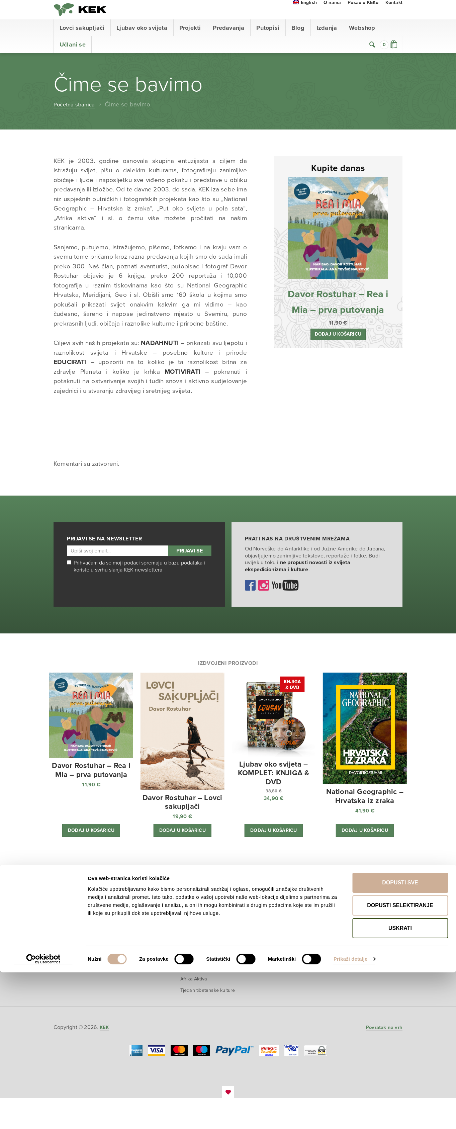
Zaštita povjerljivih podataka (353, 942)
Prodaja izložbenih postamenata (203, 954)
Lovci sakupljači (82, 42)
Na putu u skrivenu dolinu (279, 966)
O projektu (139, 922)
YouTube (285, 599)
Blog (297, 42)
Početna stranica (77, 118)
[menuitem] (305, 16)
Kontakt (393, 16)
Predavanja (228, 42)
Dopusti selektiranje (400, 1062)
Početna (65, 902)
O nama (332, 16)
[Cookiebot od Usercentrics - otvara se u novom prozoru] (43, 1116)
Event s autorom (136, 963)
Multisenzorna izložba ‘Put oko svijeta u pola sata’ (207, 985)
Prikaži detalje (351, 1116)
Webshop (362, 42)
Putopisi (267, 42)
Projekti (190, 42)
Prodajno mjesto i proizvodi (353, 913)
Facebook (250, 599)
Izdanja (326, 42)
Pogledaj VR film (141, 947)
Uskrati (400, 1085)
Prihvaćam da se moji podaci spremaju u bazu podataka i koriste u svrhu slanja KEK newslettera (136, 580)
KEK (87, 16)
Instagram (263, 599)
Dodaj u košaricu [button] (338, 365)
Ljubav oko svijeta (141, 42)
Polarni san (194, 925)
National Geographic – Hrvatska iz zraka (207, 937)
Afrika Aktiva (196, 1004)
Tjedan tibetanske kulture (202, 1017)
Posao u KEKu (363, 16)
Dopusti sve (400, 1039)
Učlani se (73, 58)
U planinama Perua (279, 981)
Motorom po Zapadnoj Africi (283, 949)
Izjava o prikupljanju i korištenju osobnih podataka (357, 961)
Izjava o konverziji (353, 980)
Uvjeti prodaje (349, 929)
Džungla (191, 969)
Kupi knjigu (139, 934)
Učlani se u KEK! (76, 967)
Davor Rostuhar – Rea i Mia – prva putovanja (337, 323)
